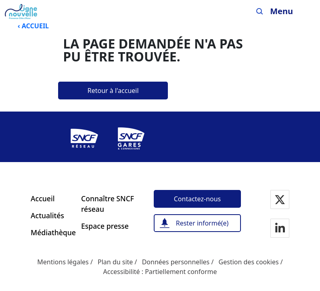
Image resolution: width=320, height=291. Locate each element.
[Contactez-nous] (197, 199)
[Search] (259, 11)
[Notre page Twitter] (279, 200)
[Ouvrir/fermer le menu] (287, 11)
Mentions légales (63, 261)
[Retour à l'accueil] (113, 90)
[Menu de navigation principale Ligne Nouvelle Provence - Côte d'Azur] (21, 11)
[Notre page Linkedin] (280, 228)
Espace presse (105, 226)
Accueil (42, 198)
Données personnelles (176, 261)
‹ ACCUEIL (33, 25)
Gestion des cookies (249, 261)
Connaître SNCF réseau (107, 204)
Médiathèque (51, 232)
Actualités (47, 215)
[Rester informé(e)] (197, 223)
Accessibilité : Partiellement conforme (160, 271)
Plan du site (115, 261)
